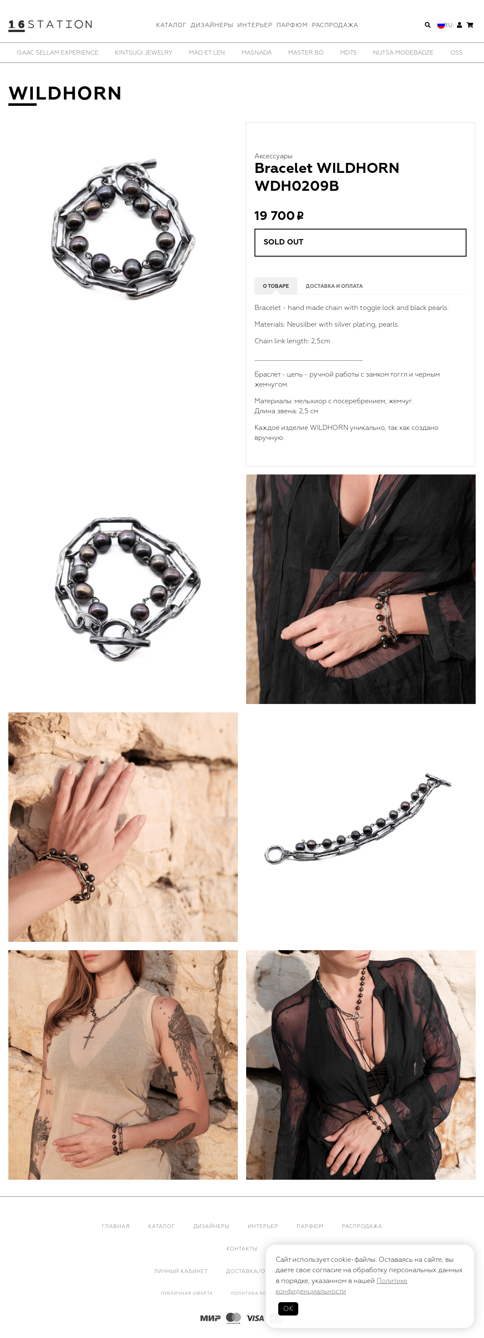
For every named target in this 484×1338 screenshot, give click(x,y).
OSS (456, 52)
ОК (288, 1309)
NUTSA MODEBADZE (403, 52)
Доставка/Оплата (255, 1271)
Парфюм (292, 25)
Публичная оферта (187, 1293)
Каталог (171, 25)
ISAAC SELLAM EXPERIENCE (57, 52)
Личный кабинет (181, 1271)
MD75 (348, 52)
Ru (448, 25)
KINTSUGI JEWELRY (143, 52)
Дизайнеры (212, 25)
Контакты (242, 1249)
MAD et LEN (207, 52)
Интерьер (254, 25)
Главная (116, 1226)
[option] (57, 52)
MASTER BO (306, 52)
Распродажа (335, 25)
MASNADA (257, 52)
